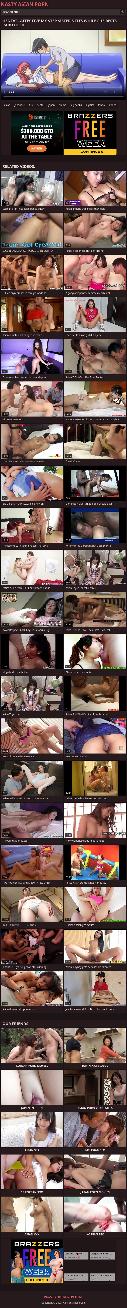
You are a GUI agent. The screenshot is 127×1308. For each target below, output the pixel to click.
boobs (112, 105)
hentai (40, 105)
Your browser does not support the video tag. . (63, 65)
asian (7, 105)
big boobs (76, 105)
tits (31, 105)
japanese (20, 105)
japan (51, 105)
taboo (101, 105)
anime (62, 105)
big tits (90, 105)
